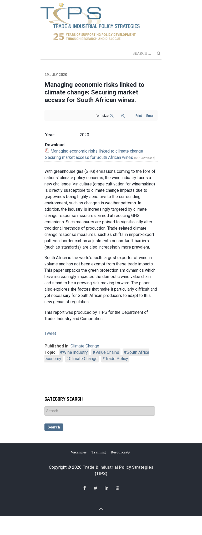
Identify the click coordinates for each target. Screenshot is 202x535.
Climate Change (84, 346)
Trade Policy (116, 358)
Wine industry (75, 352)
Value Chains (107, 352)
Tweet (50, 333)
